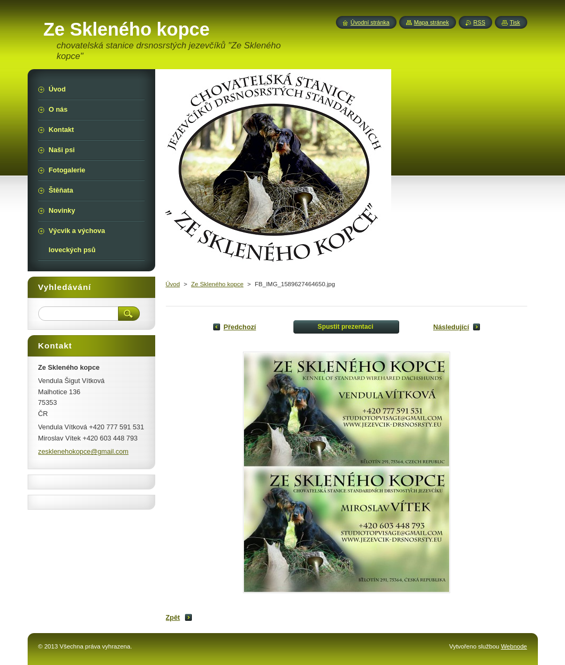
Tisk (515, 22)
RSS (479, 22)
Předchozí (240, 327)
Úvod (173, 284)
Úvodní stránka (370, 22)
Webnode (514, 646)
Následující (451, 327)
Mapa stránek (431, 22)
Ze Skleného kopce (217, 284)
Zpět (173, 617)
